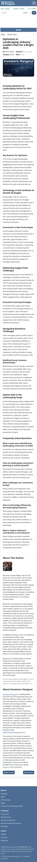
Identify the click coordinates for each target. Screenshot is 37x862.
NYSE (3, 797)
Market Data (5, 847)
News (12, 55)
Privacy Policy (6, 817)
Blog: (3, 34)
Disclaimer (5, 826)
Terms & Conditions (8, 820)
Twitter (3, 834)
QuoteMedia (23, 847)
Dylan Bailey (9, 52)
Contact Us (5, 814)
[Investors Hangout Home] (8, 3)
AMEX (3, 803)
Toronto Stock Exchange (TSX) (12, 806)
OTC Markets (5, 800)
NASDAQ (4, 794)
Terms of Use (5, 851)
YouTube (4, 837)
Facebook (4, 840)
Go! (34, 12)
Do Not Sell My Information (11, 823)
